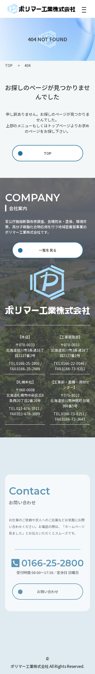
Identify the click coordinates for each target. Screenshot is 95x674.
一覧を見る (47, 250)
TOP (47, 153)
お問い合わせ (47, 592)
